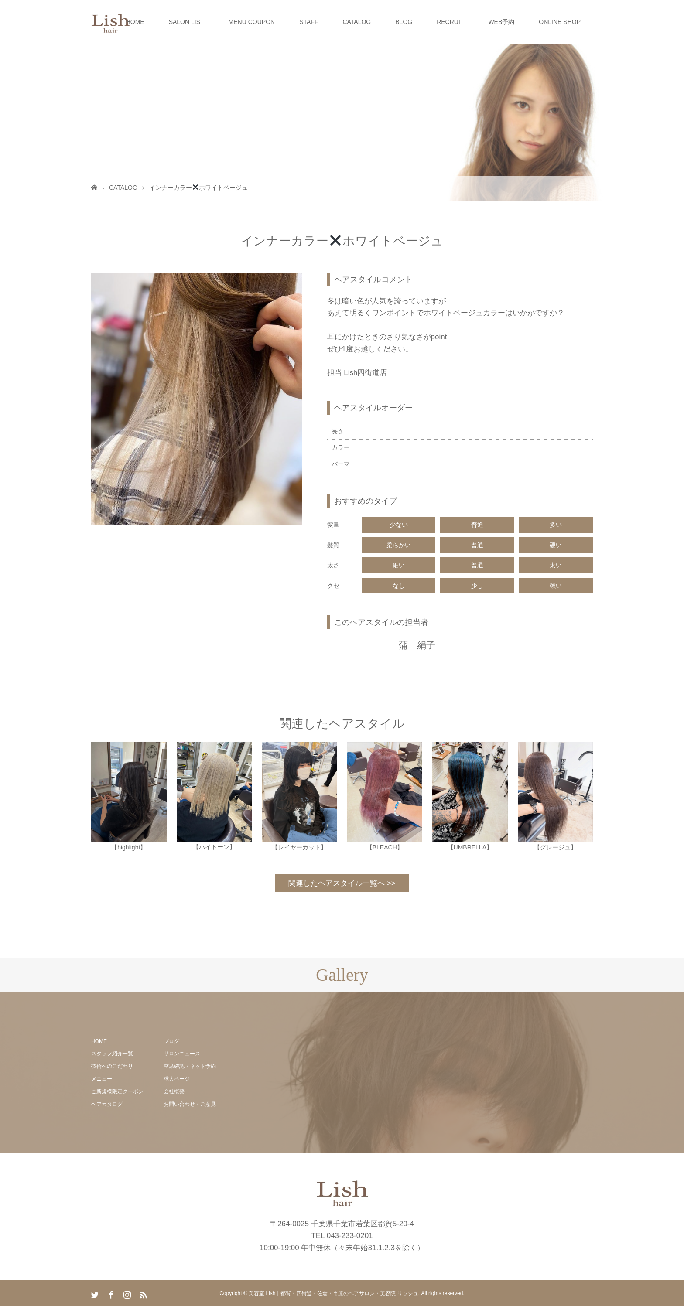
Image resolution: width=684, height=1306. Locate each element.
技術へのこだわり (112, 1066)
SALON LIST (186, 21)
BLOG (403, 21)
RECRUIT (450, 21)
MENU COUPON (252, 21)
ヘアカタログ (107, 1104)
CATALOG (356, 21)
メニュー (101, 1079)
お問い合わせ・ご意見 (190, 1104)
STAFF (308, 21)
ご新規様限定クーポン (117, 1091)
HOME (135, 21)
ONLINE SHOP (560, 21)
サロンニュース (182, 1053)
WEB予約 (501, 21)
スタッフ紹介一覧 (112, 1053)
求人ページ (177, 1079)
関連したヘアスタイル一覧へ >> (342, 883)
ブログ (171, 1041)
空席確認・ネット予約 (190, 1066)
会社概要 (174, 1091)
